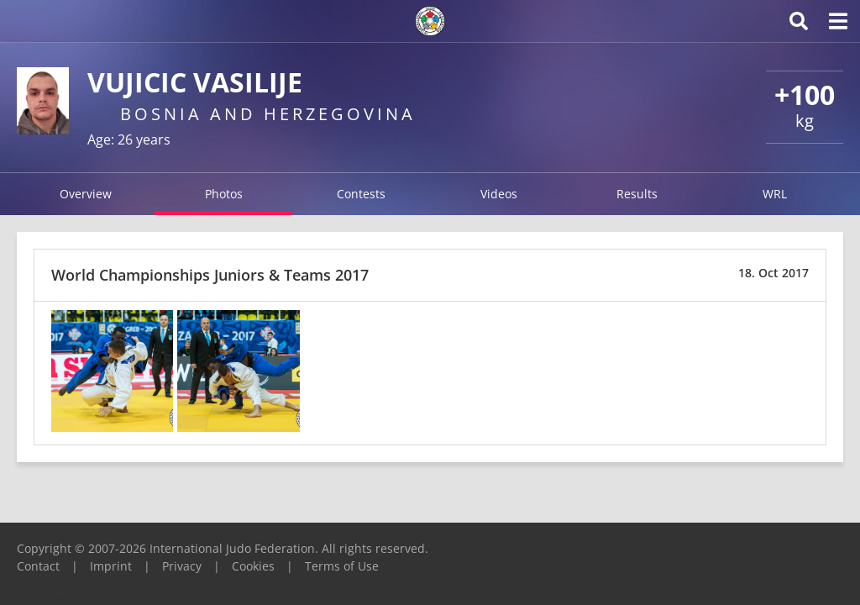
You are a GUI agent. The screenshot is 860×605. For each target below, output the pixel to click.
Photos (224, 194)
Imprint (111, 566)
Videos (498, 194)
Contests (361, 194)
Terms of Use (342, 566)
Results (637, 194)
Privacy (182, 566)
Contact (38, 566)
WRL (775, 194)
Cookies (253, 566)
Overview (86, 194)
